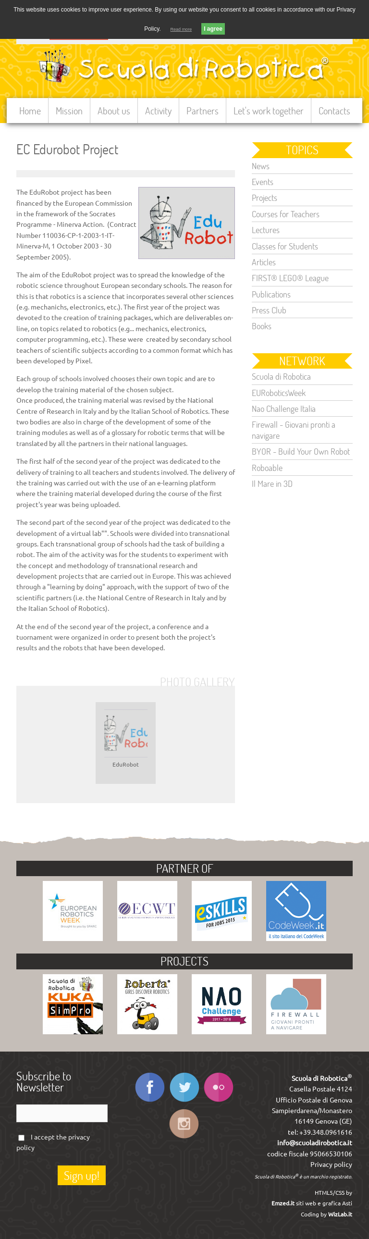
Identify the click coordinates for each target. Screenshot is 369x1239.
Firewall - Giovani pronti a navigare (293, 429)
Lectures (266, 229)
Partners (202, 110)
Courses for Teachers (286, 214)
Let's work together (269, 110)
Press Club (269, 310)
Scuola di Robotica (281, 376)
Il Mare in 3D (272, 483)
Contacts (334, 110)
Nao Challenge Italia (284, 408)
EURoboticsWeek (279, 392)
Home (30, 110)
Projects (264, 197)
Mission (69, 110)
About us (114, 110)
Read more (181, 29)
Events (262, 181)
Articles (264, 262)
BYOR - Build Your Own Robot (301, 451)
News (261, 166)
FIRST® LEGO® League (290, 278)
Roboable (267, 467)
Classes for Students (285, 246)
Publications (271, 294)
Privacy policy (331, 1164)
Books (261, 326)
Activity (158, 110)
